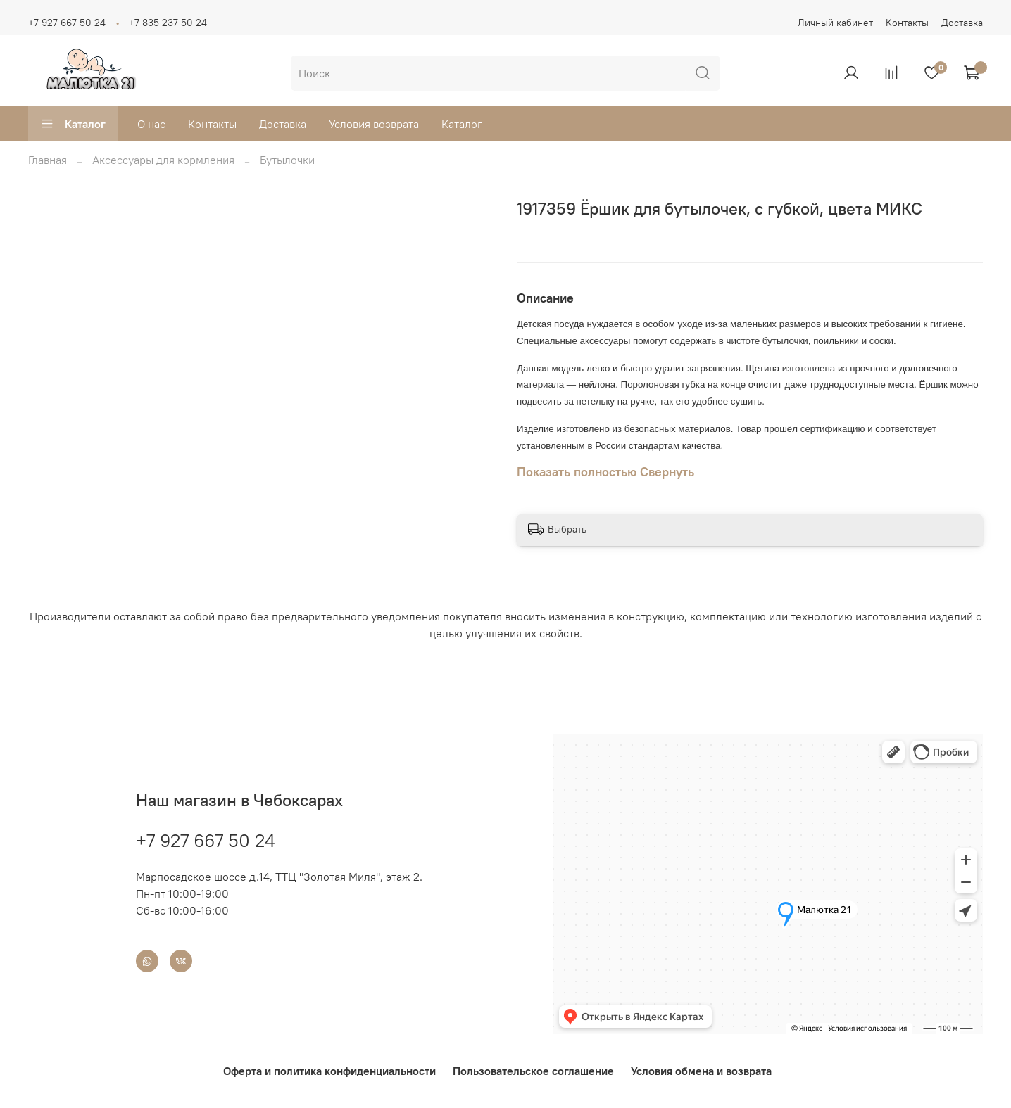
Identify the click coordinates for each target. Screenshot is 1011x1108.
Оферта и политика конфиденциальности (329, 1071)
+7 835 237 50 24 (168, 22)
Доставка (962, 22)
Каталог (73, 124)
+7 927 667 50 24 (67, 22)
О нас (151, 124)
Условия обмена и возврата (701, 1071)
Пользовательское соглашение (533, 1071)
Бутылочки (287, 160)
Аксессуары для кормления (163, 160)
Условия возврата (374, 124)
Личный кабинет (835, 22)
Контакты (907, 22)
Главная (47, 160)
